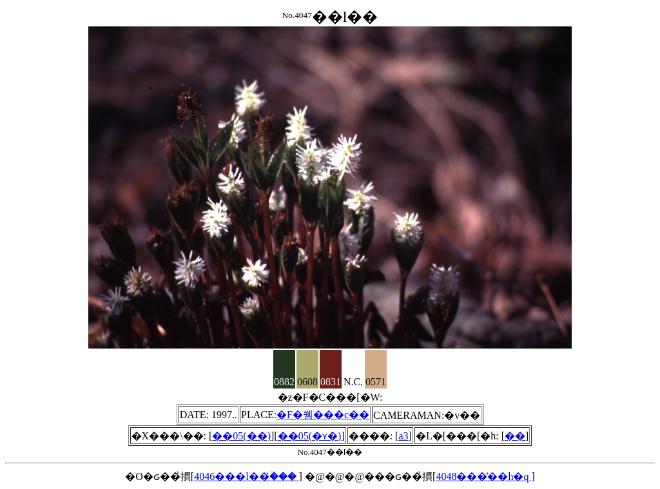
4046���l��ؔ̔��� (246, 476)
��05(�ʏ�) (310, 435)
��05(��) (241, 435)
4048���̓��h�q (483, 476)
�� (515, 435)
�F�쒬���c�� (323, 414)
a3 (403, 435)
